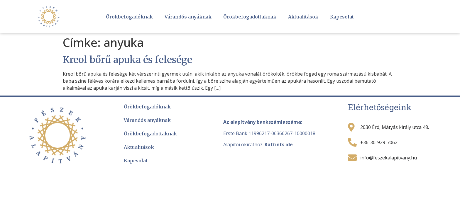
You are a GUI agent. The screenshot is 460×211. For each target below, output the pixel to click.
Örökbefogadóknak (129, 17)
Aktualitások (303, 17)
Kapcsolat (342, 17)
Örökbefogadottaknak (249, 17)
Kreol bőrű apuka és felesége (127, 60)
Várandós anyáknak (188, 17)
